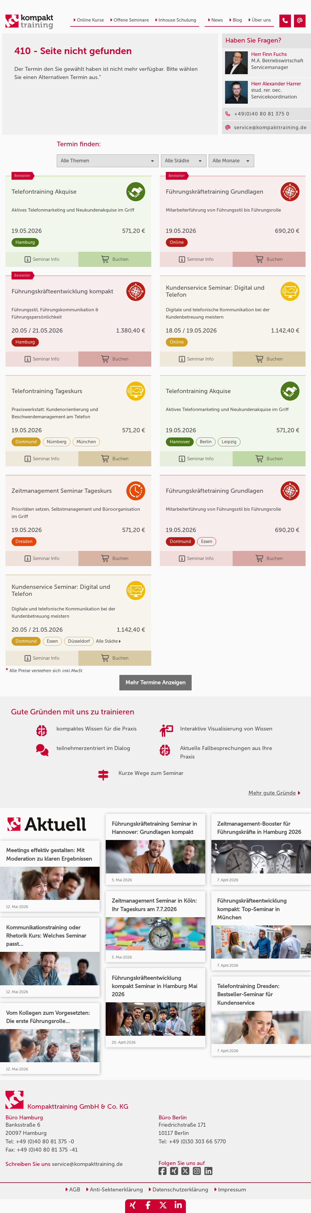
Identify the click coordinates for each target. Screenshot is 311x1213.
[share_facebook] (148, 1206)
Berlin (206, 441)
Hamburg (25, 242)
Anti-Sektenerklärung (114, 1189)
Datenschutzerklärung (178, 1189)
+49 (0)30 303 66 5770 (197, 1141)
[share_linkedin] (178, 1206)
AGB (72, 1189)
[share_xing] (132, 1206)
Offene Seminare (129, 20)
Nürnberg (57, 441)
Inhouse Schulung (175, 20)
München (86, 441)
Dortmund (26, 441)
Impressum (230, 1189)
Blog (235, 20)
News (215, 20)
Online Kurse (88, 20)
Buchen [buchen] (114, 259)
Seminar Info (42, 259)
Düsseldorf (79, 641)
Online (177, 242)
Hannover (180, 441)
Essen (206, 541)
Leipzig (229, 441)
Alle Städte (108, 641)
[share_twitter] (163, 1206)
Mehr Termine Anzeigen (155, 682)
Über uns (259, 20)
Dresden (23, 541)
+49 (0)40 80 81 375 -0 (45, 1141)
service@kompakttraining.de (87, 1164)
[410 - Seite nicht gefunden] (285, 21)
